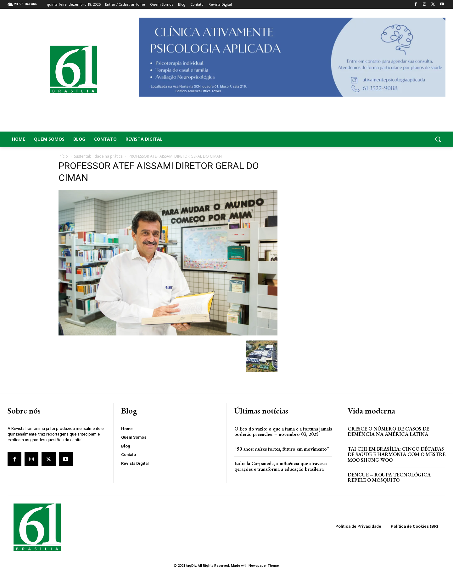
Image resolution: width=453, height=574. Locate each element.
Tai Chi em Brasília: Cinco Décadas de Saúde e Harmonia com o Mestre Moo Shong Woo (396, 454)
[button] (396, 139)
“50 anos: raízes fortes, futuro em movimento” (281, 449)
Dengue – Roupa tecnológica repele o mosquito (389, 477)
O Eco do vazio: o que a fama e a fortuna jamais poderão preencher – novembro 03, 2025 (283, 431)
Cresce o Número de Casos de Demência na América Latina (388, 431)
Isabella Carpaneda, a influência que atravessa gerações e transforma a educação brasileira (280, 466)
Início (63, 156)
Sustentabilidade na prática (98, 156)
